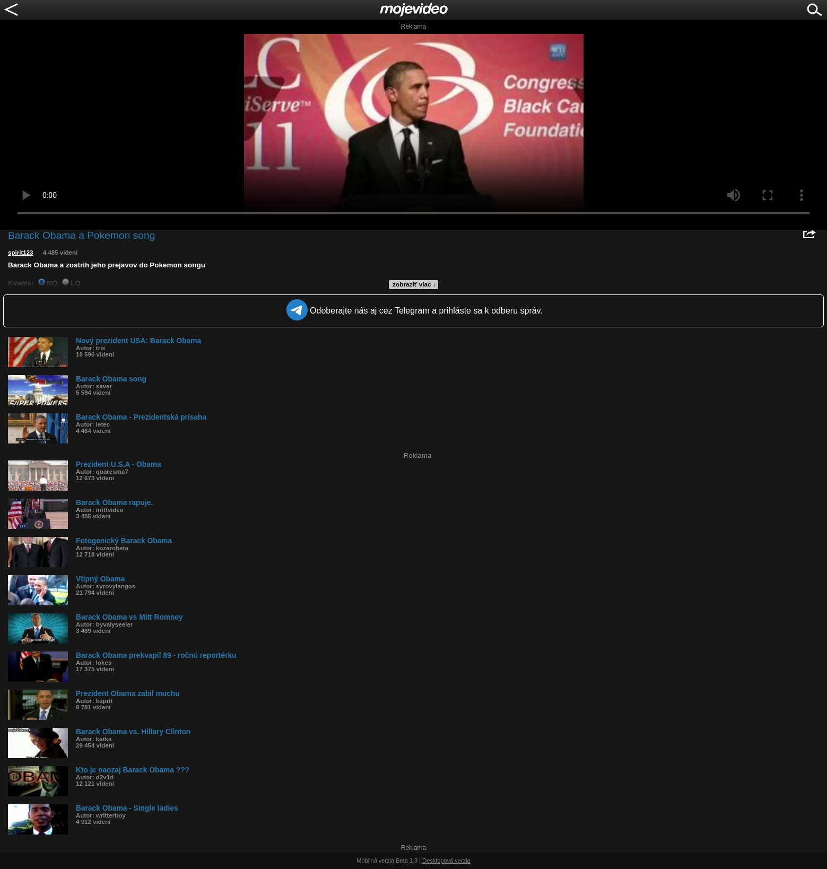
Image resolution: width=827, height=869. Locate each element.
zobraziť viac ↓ (414, 284)
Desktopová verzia (446, 860)
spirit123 (20, 252)
